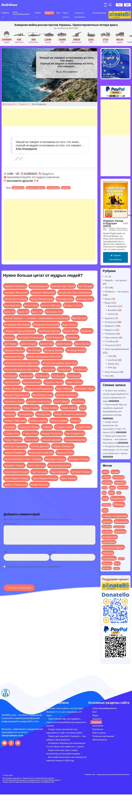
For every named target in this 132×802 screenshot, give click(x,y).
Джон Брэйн (82, 343)
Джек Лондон (28, 343)
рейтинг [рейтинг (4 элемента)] (121, 559)
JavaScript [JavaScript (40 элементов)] (118, 477)
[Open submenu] (3, 16)
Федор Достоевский (41, 452)
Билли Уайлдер (51, 305)
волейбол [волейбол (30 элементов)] (107, 531)
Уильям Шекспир (75, 439)
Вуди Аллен (69, 324)
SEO (58, 13)
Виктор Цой (79, 318)
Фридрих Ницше (55, 459)
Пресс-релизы (111, 337)
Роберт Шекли (38, 420)
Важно (108, 298)
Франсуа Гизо (64, 452)
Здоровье (109, 318)
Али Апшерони (38, 286)
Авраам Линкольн (15, 286)
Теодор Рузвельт (51, 433)
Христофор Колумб (16, 471)
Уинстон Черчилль (15, 446)
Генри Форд (70, 331)
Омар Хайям (12, 407)
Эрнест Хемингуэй (15, 484)
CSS (110, 356)
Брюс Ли (9, 311)
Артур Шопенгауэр (15, 299)
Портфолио (110, 333)
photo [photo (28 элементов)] (112, 487)
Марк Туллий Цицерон (39, 388)
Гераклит (86, 331)
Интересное (110, 322)
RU (119, 4)
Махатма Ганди (84, 388)
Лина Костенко (32, 382)
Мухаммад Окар (42, 395)
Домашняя (9, 104)
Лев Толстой (12, 382)
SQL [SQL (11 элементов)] (119, 493)
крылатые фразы (35, 187)
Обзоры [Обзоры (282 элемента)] (118, 504)
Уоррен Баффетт (62, 446)
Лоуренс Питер (53, 382)
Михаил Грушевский (16, 395)
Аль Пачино (85, 286)
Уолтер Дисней (39, 446)
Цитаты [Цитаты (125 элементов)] (107, 521)
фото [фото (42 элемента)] (117, 563)
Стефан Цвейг (64, 427)
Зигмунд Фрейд (53, 350)
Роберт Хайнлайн (15, 420)
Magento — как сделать (116, 280)
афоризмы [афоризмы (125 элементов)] (121, 521)
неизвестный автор (39, 401)
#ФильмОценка (99, 13)
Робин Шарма (58, 420)
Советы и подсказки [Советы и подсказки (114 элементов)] (114, 516)
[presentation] (23, 578)
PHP (110, 367)
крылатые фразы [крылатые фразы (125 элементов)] (113, 547)
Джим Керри (63, 343)
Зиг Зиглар (34, 350)
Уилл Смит (31, 439)
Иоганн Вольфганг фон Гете (44, 356)
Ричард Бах (25, 414)
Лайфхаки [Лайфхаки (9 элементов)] (106, 505)
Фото (107, 375)
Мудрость (49, 13)
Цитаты (66, 187)
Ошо (83, 407)
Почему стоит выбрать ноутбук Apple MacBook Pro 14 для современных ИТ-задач (64, 711)
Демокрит (72, 337)
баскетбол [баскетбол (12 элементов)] (106, 526)
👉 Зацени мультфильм (115, 257)
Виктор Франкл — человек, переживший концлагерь (36, 318)
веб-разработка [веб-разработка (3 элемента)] (119, 527)
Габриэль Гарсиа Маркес (19, 331)
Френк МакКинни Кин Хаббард (23, 459)
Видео (38, 12)
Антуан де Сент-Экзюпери (74, 292)
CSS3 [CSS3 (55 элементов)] (105, 471)
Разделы (5, 12)
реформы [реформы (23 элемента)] (107, 563)
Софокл (47, 427)
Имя (6, 551)
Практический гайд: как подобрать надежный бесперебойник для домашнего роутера (66, 722)
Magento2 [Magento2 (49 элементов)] (120, 482)
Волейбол (112, 310)
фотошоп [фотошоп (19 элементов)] (106, 568)
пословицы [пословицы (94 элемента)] (109, 558)
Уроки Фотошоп (112, 372)
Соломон (9, 427)
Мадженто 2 (110, 325)
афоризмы (18, 187)
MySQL (111, 363)
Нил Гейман (61, 401)
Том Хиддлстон (74, 433)
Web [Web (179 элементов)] (105, 498)
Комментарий (11, 523)
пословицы (53, 187)
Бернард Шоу (65, 299)
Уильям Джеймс (51, 439)
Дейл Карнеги (54, 337)
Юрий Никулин (39, 484)
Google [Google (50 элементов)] (115, 471)
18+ (106, 276)
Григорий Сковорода (30, 337)
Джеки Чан (46, 343)
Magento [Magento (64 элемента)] (107, 482)
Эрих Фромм (68, 478)
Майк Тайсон (74, 382)
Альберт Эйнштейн (16, 292)
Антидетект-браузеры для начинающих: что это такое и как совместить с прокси (116, 449)
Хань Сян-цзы (36, 465)
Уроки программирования (21, 13)
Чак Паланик (39, 471)
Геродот (9, 337)
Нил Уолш (78, 401)
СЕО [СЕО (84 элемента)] (105, 510)
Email (53, 551)
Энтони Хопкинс (81, 471)
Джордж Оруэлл (14, 350)
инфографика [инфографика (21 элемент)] (109, 542)
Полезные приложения (103, 736)
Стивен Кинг (83, 427)
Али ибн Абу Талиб (63, 286)
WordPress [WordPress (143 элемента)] (118, 498)
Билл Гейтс (31, 305)
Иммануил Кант (14, 356)
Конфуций (48, 369)
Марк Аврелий (13, 388)
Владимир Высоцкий (17, 324)
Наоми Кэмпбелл (66, 395)
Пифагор (9, 414)
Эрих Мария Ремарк (16, 478)
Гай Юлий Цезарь (49, 331)
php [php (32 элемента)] (104, 492)
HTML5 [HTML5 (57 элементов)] (106, 477)
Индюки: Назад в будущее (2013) (113, 223)
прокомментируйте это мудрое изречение (33, 177)
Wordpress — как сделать (117, 291)
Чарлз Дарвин (59, 471)
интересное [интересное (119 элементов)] (109, 537)
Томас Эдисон (13, 439)
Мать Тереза (64, 388)
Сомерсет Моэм (29, 427)
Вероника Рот (54, 311)
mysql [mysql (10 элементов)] (104, 487)
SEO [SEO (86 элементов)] (111, 492)
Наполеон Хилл (14, 401)
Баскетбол (113, 306)
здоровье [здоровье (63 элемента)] (120, 531)
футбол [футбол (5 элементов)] (116, 568)
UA (127, 4)
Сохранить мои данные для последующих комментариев (34, 566)
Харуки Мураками (59, 465)
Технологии (110, 345)
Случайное (110, 341)
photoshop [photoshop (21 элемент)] (123, 487)
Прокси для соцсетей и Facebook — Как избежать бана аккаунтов (115, 439)
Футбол (111, 314)
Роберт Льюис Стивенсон (70, 414)
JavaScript (112, 360)
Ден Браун (10, 343)
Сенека (75, 420)
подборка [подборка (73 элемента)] (107, 552)
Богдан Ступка (73, 305)
